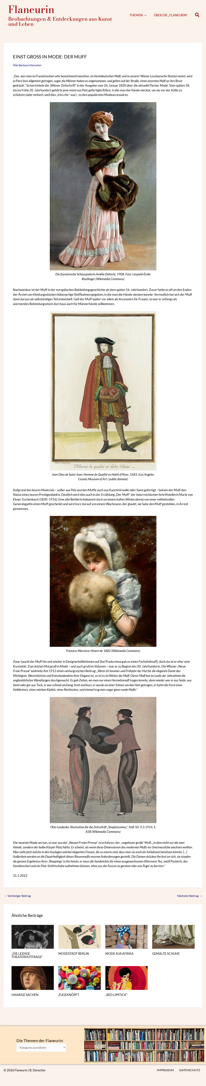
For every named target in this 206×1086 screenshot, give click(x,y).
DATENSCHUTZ (191, 1070)
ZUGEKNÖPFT (69, 995)
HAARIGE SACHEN (26, 995)
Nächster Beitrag (188, 895)
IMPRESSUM (168, 1070)
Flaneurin (31, 9)
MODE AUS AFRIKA (119, 953)
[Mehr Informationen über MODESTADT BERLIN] (79, 936)
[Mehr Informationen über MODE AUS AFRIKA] (126, 936)
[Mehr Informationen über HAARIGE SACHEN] (33, 977)
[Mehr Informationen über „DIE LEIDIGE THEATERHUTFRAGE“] (33, 936)
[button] (150, 15)
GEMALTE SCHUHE (166, 953)
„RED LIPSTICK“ (117, 995)
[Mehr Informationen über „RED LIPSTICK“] (126, 977)
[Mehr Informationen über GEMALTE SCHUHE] (173, 936)
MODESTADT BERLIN (74, 953)
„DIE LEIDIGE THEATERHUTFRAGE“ (28, 955)
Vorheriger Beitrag (18, 895)
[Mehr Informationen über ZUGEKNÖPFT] (79, 977)
